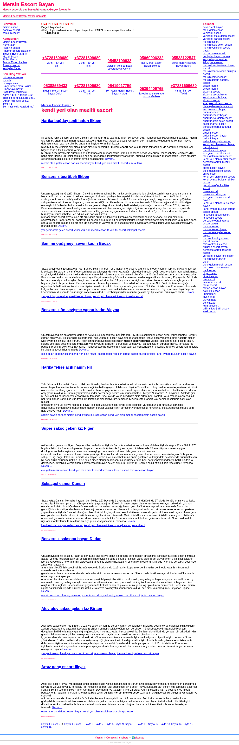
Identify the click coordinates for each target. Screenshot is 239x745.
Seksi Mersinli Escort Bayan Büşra (184, 64)
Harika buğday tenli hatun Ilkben (71, 120)
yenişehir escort (50, 653)
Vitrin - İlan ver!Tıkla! (55, 64)
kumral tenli (135, 163)
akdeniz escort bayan (94, 595)
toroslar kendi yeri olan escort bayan (138, 653)
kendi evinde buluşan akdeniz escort (62, 525)
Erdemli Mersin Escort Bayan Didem (55, 92)
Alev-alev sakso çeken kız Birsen (71, 608)
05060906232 (151, 58)
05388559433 (55, 85)
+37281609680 (55, 58)
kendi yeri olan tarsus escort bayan (126, 353)
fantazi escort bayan (152, 595)
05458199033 (119, 60)
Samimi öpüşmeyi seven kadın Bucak (76, 243)
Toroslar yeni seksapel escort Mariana (151, 95)
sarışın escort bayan (82, 163)
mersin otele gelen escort (55, 163)
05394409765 (151, 88)
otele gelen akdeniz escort (56, 353)
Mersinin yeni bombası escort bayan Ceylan (119, 67)
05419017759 (119, 85)
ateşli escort (124, 525)
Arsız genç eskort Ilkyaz (63, 667)
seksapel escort (136, 230)
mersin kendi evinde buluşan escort (87, 415)
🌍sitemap (138, 737)
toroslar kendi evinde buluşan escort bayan (171, 353)
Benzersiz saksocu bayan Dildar (71, 539)
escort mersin (49, 711)
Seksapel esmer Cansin (63, 483)
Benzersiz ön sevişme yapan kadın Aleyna (80, 310)
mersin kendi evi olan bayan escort (61, 595)
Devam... (110, 159)
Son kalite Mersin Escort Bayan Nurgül (119, 92)
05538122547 (184, 58)
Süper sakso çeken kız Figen (67, 428)
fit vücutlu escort (116, 230)
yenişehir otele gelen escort (57, 230)
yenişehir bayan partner (54, 296)
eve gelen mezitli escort (54, 470)
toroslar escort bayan (142, 470)
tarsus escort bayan (105, 653)
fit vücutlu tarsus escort (116, 470)
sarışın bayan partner (53, 415)
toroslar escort (134, 296)
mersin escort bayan (153, 415)
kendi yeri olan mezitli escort (111, 163)
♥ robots (123, 737)
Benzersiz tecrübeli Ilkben (65, 176)
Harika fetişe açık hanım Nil (66, 367)
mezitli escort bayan (80, 296)
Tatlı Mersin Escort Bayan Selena (151, 64)
